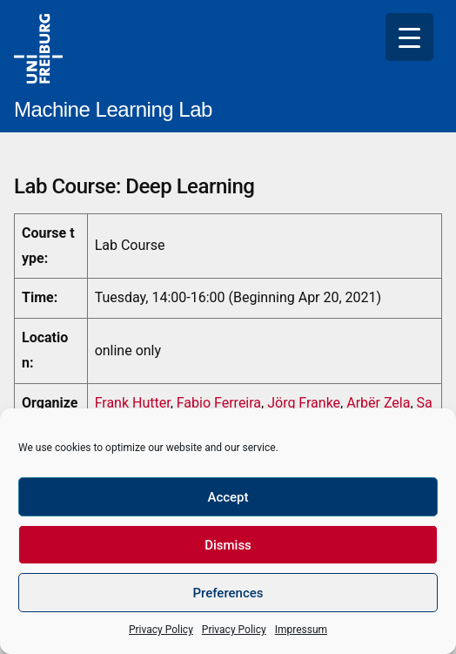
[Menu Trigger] (409, 37)
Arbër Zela (378, 402)
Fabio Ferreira (219, 402)
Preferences (227, 593)
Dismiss (228, 545)
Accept (227, 497)
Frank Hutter (133, 402)
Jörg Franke (303, 402)
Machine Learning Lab (113, 109)
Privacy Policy (161, 630)
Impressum (301, 630)
